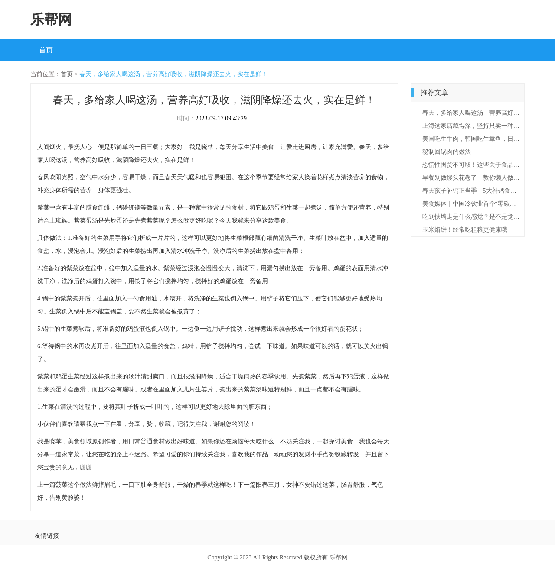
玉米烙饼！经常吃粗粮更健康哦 (464, 229)
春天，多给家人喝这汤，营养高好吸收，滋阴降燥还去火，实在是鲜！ (173, 74)
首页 (46, 50)
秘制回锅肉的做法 (446, 152)
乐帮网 (51, 19)
